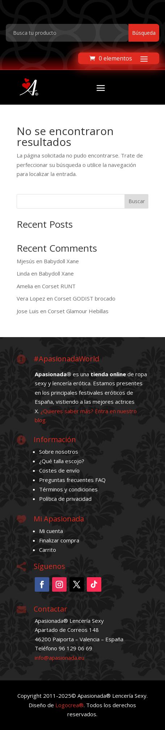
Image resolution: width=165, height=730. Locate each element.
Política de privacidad (65, 498)
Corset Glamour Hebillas (78, 311)
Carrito (47, 549)
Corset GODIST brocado (84, 298)
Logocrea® (69, 705)
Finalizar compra (59, 540)
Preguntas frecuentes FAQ (72, 479)
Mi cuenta (51, 530)
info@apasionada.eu (59, 657)
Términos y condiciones (68, 489)
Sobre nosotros (58, 451)
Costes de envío (59, 470)
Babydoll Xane (61, 261)
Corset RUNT (59, 286)
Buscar (136, 201)
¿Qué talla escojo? (61, 461)
